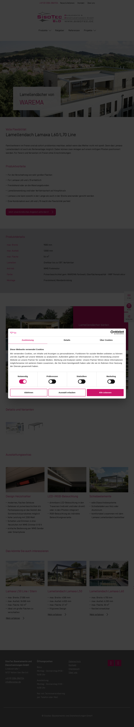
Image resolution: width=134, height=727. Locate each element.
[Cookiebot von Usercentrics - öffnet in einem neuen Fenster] (112, 332)
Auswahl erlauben (67, 392)
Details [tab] (67, 340)
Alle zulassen (105, 392)
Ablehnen (28, 392)
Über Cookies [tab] (106, 340)
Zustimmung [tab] (28, 340)
